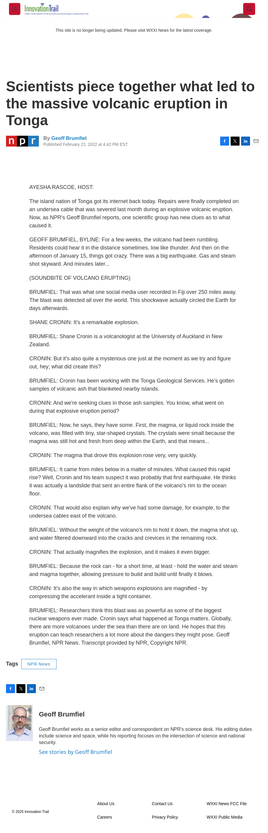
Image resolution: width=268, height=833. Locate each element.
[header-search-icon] (249, 9)
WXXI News (157, 30)
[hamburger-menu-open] (14, 9)
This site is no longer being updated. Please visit (101, 30)
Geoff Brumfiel (68, 138)
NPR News (39, 664)
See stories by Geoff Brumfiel (75, 751)
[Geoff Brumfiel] (19, 723)
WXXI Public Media (225, 817)
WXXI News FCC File (227, 804)
